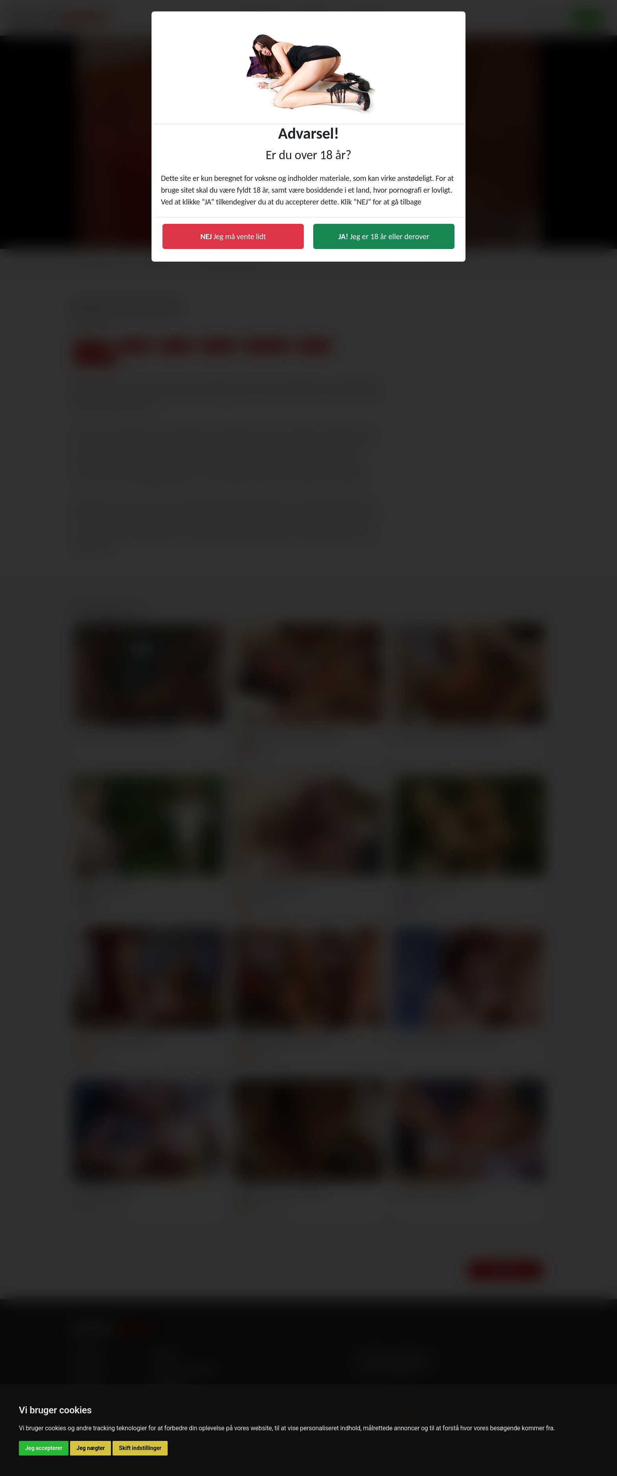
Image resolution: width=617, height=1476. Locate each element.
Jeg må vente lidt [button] (233, 236)
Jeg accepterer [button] (43, 1448)
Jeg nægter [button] (90, 1448)
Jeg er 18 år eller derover (383, 236)
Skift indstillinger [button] (140, 1448)
